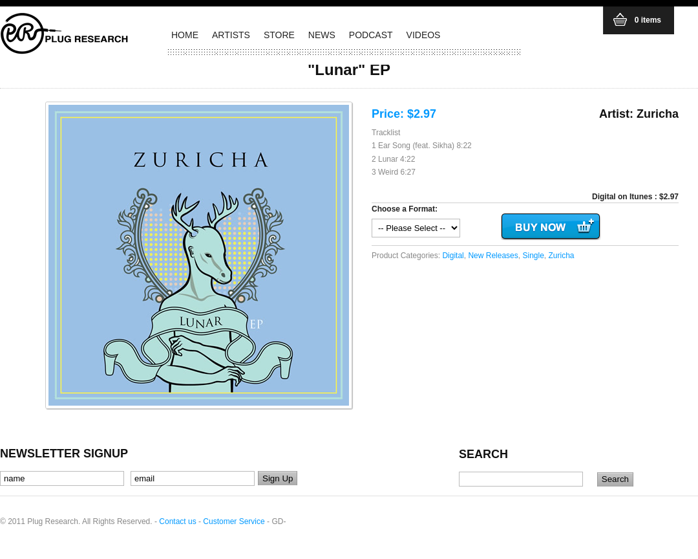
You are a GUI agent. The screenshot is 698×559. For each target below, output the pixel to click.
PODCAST (371, 35)
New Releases (493, 255)
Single (533, 255)
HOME (184, 35)
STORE (279, 35)
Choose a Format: (405, 209)
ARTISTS (231, 35)
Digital (452, 255)
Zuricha (562, 255)
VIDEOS (424, 35)
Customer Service (233, 521)
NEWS (321, 35)
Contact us (177, 521)
